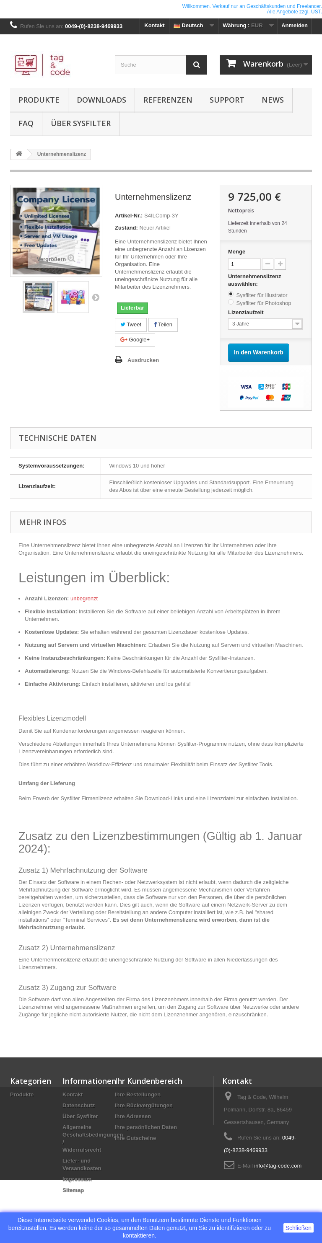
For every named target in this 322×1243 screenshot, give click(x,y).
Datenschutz (78, 1105)
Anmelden (294, 25)
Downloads (101, 100)
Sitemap (73, 1190)
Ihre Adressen (133, 1116)
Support (227, 100)
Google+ (135, 339)
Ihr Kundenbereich (148, 1081)
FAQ (26, 123)
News (273, 100)
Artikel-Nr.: (129, 215)
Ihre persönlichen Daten (146, 1127)
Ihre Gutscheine (135, 1138)
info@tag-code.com (277, 1166)
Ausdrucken (143, 360)
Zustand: (126, 228)
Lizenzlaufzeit (246, 312)
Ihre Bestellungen (138, 1094)
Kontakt (154, 25)
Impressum (76, 1179)
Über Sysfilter (81, 123)
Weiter (95, 297)
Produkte (39, 100)
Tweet (130, 324)
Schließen (299, 1228)
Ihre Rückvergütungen (144, 1105)
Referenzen (167, 100)
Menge (236, 251)
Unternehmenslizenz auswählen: (254, 280)
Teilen (163, 324)
